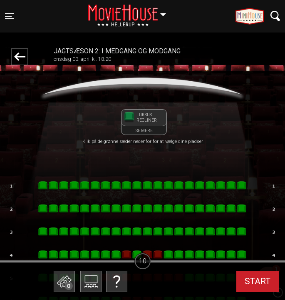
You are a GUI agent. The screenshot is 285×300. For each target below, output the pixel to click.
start (257, 281)
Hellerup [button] (131, 11)
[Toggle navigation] (9, 16)
